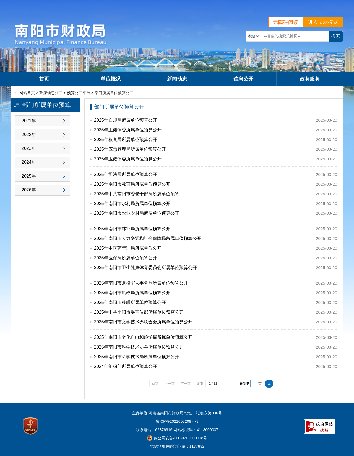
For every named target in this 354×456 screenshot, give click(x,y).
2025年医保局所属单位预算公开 (125, 257)
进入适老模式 (323, 22)
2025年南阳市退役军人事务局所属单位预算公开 (141, 283)
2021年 (29, 120)
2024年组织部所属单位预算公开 (125, 366)
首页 (44, 79)
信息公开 (243, 79)
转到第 (244, 384)
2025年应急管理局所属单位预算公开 (130, 149)
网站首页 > (29, 93)
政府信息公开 (51, 93)
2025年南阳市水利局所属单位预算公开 (132, 203)
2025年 (29, 176)
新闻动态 (177, 79)
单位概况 (111, 79)
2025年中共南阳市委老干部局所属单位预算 (136, 193)
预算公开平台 (78, 93)
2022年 (29, 134)
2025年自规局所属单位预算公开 (125, 120)
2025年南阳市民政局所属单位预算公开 (132, 292)
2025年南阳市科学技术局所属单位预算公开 (136, 356)
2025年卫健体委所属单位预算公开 (128, 129)
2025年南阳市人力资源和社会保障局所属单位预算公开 (147, 238)
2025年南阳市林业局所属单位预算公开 (132, 228)
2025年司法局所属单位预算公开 (125, 174)
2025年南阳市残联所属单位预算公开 (130, 302)
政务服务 (310, 79)
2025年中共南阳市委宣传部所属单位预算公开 (139, 312)
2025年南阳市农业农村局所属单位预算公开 (136, 213)
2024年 (29, 162)
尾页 (200, 384)
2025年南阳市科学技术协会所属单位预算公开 (139, 347)
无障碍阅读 (285, 22)
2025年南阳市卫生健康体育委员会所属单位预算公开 (145, 267)
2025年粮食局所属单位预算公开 (125, 139)
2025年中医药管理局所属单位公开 (128, 248)
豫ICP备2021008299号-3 (177, 421)
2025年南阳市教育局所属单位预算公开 (132, 184)
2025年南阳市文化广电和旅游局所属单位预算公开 (143, 337)
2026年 (29, 190)
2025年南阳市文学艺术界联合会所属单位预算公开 (143, 321)
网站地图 (157, 446)
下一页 (186, 384)
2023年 (29, 148)
